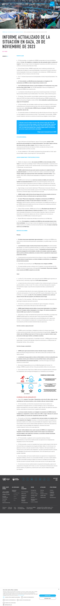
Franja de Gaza (16, 492)
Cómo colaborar (23, 487)
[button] (20, 604)
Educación (33, 497)
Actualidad (43, 487)
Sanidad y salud (34, 495)
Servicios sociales (34, 493)
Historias (42, 490)
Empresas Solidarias (23, 500)
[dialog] (30, 597)
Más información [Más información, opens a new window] (21, 595)
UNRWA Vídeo (43, 495)
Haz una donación (24, 491)
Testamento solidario (23, 498)
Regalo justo (23, 495)
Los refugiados (15, 487)
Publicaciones (43, 497)
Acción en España (34, 501)
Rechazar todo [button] (47, 598)
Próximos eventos (43, 493)
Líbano (15, 496)
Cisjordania (16, 494)
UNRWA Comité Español (5, 487)
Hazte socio (23, 493)
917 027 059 (55, 479)
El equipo (4, 500)
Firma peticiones (24, 502)
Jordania (15, 498)
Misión (32, 487)
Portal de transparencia (5, 497)
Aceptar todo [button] (47, 595)
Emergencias (33, 490)
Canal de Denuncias (6, 502)
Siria (14, 500)
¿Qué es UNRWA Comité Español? (5, 492)
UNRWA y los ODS (6, 494)
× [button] (58, 589)
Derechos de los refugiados (34, 500)
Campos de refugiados (14, 491)
